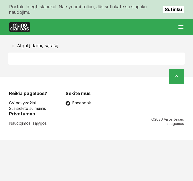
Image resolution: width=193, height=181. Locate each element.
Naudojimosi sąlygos (28, 123)
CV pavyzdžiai (22, 103)
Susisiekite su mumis (27, 108)
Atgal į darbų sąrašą (37, 45)
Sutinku (173, 9)
